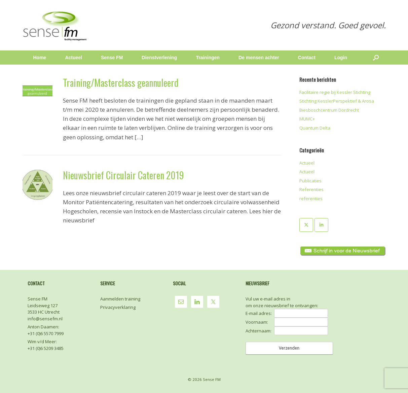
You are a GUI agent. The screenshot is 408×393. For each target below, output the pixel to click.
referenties (311, 198)
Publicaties (310, 181)
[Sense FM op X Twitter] (306, 225)
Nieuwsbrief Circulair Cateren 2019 (123, 175)
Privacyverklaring (118, 307)
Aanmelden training (120, 299)
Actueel (73, 57)
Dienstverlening (159, 57)
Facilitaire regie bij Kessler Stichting (334, 92)
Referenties (311, 189)
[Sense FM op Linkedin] (321, 225)
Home (39, 57)
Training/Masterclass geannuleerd (121, 83)
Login (340, 57)
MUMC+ (307, 119)
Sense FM (112, 57)
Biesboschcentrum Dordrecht (329, 110)
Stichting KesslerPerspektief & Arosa (336, 101)
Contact (307, 57)
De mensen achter (258, 57)
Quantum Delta (314, 128)
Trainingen (208, 57)
